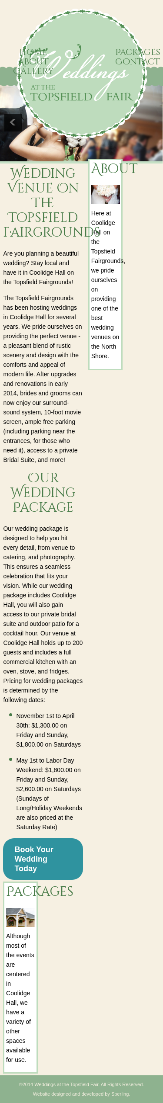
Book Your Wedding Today (33, 859)
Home (33, 52)
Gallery (33, 71)
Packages (137, 52)
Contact (137, 61)
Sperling (120, 1094)
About (33, 61)
